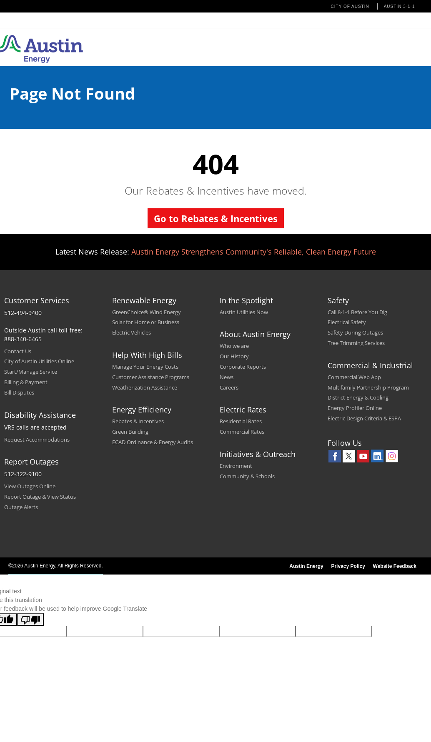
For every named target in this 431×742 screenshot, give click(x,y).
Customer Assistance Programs (150, 377)
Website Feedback (394, 566)
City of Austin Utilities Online (39, 361)
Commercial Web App (354, 377)
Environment (236, 466)
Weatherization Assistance (144, 387)
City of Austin (350, 6)
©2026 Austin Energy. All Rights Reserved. (55, 566)
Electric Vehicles (131, 332)
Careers (229, 387)
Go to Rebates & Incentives (216, 218)
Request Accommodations (37, 439)
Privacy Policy (348, 566)
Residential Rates (241, 421)
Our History (234, 356)
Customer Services (36, 300)
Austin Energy (306, 566)
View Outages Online (29, 486)
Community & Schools (247, 476)
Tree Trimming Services (356, 343)
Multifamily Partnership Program (368, 387)
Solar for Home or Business (145, 322)
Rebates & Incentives (138, 421)
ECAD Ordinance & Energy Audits (152, 442)
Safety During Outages (355, 332)
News (226, 377)
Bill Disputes (19, 392)
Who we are (234, 346)
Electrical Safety (347, 322)
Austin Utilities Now (244, 312)
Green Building (130, 431)
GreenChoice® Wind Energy (146, 312)
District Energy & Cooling (358, 397)
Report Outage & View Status (40, 496)
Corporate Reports (243, 366)
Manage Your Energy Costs (145, 366)
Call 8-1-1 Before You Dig (357, 312)
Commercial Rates (242, 431)
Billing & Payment (26, 382)
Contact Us (17, 351)
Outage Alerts (21, 507)
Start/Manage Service (30, 371)
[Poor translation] (30, 619)
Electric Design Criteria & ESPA (364, 418)
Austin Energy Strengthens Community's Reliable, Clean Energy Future (253, 252)
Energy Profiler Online (355, 408)
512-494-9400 (23, 313)
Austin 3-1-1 (399, 6)
